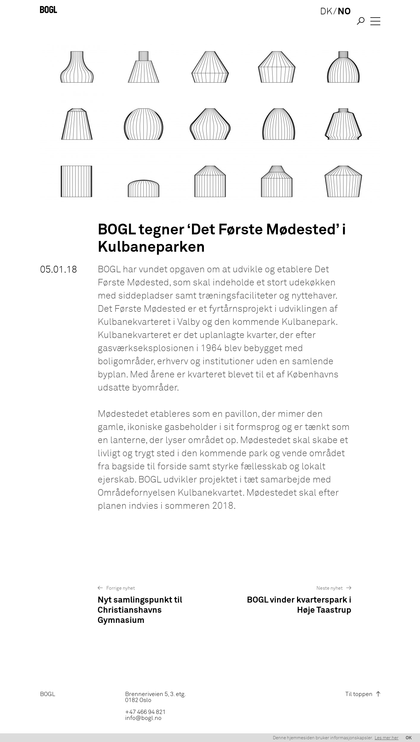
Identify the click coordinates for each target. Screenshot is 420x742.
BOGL (47, 694)
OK (409, 738)
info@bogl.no (143, 718)
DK (323, 21)
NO (341, 21)
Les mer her (387, 738)
